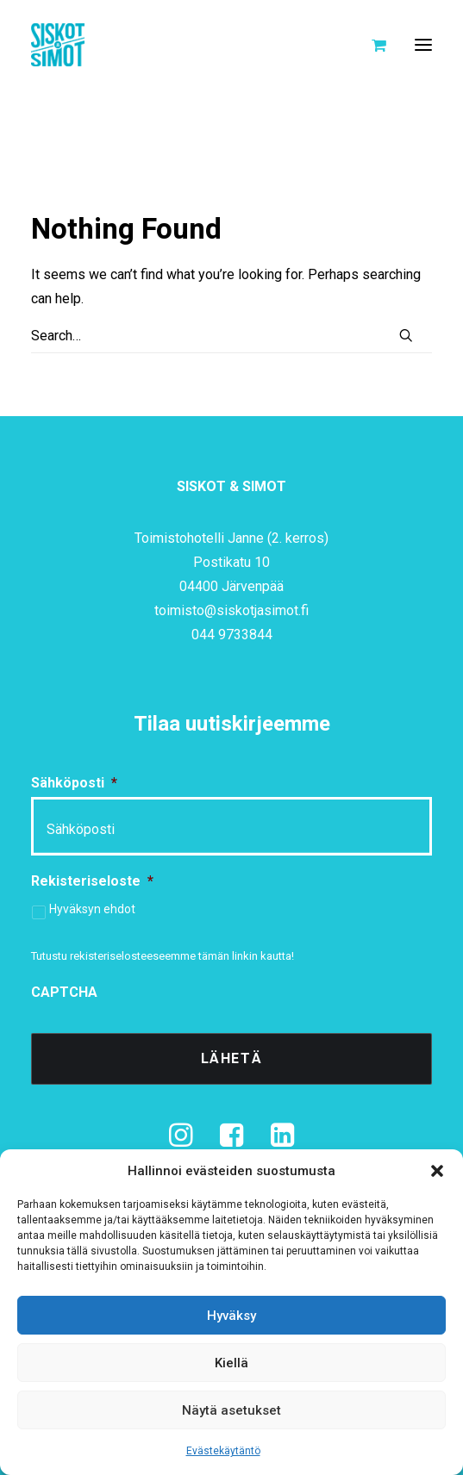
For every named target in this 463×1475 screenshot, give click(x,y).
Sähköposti (74, 783)
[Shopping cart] (371, 45)
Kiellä (231, 1363)
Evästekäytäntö (223, 1451)
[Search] (231, 336)
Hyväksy (231, 1315)
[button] (437, 1170)
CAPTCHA (64, 992)
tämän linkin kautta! (246, 955)
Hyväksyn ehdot (92, 909)
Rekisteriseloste (92, 881)
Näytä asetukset (231, 1410)
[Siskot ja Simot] (57, 44)
